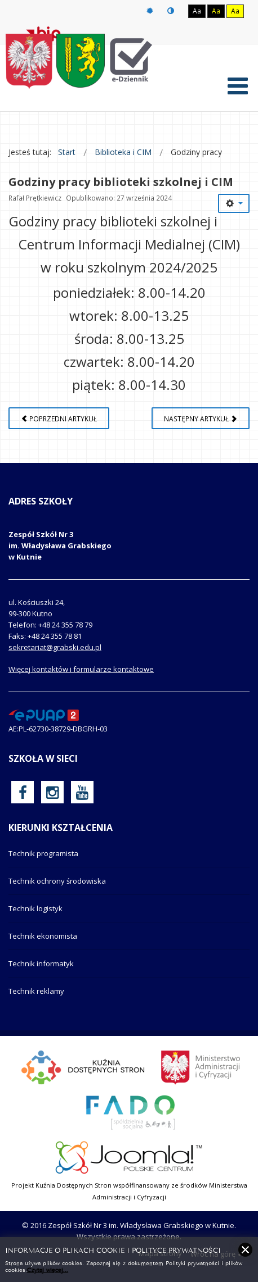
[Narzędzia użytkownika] (234, 203)
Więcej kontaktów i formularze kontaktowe (81, 669)
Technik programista (43, 853)
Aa (197, 11)
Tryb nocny (170, 11)
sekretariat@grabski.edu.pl (54, 647)
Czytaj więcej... (47, 1269)
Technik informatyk (41, 963)
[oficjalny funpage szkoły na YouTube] (82, 792)
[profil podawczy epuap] (43, 714)
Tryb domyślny (149, 11)
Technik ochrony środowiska (57, 881)
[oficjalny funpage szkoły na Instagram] (52, 792)
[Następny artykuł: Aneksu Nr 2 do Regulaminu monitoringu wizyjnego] (201, 418)
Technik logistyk (35, 908)
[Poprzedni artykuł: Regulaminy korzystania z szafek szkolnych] (58, 418)
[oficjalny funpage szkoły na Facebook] (23, 792)
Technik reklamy (36, 991)
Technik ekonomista (42, 936)
